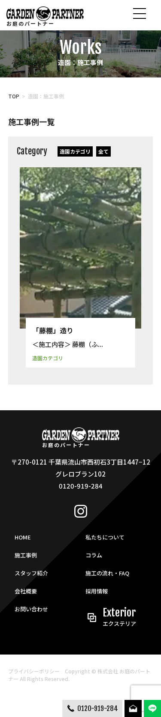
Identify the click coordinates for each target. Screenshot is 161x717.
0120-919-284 (97, 708)
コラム (93, 555)
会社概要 (26, 591)
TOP (13, 96)
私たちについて (105, 537)
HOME (23, 537)
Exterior (124, 617)
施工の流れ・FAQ (107, 573)
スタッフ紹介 (31, 573)
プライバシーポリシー (34, 671)
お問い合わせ (31, 609)
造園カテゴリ (75, 151)
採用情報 (96, 591)
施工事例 (26, 555)
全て (103, 151)
